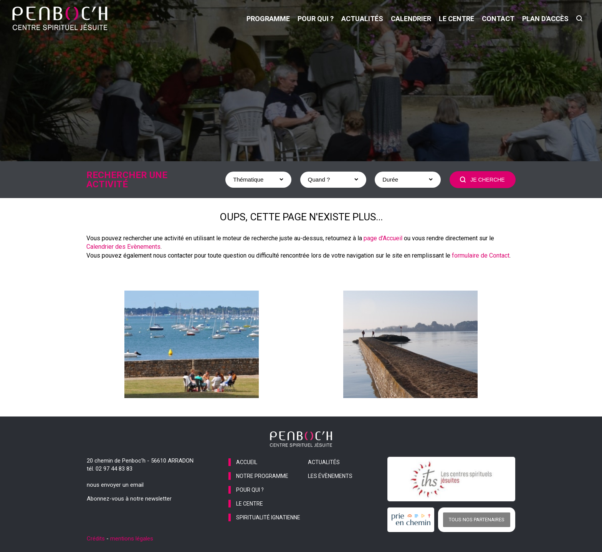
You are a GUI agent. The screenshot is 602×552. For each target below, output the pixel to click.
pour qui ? (316, 19)
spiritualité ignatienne (268, 517)
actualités (362, 19)
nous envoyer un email (115, 484)
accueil (246, 462)
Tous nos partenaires (476, 519)
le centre (456, 19)
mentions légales (131, 538)
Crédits (96, 538)
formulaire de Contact (480, 255)
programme (268, 19)
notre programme (262, 476)
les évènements (330, 476)
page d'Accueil (383, 238)
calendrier (411, 19)
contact (498, 19)
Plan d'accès (545, 19)
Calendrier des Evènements (123, 246)
